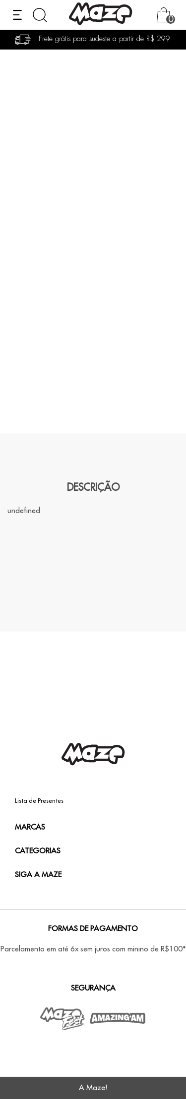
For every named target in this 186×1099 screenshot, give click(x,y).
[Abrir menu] (17, 15)
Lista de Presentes (39, 801)
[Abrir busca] (40, 15)
